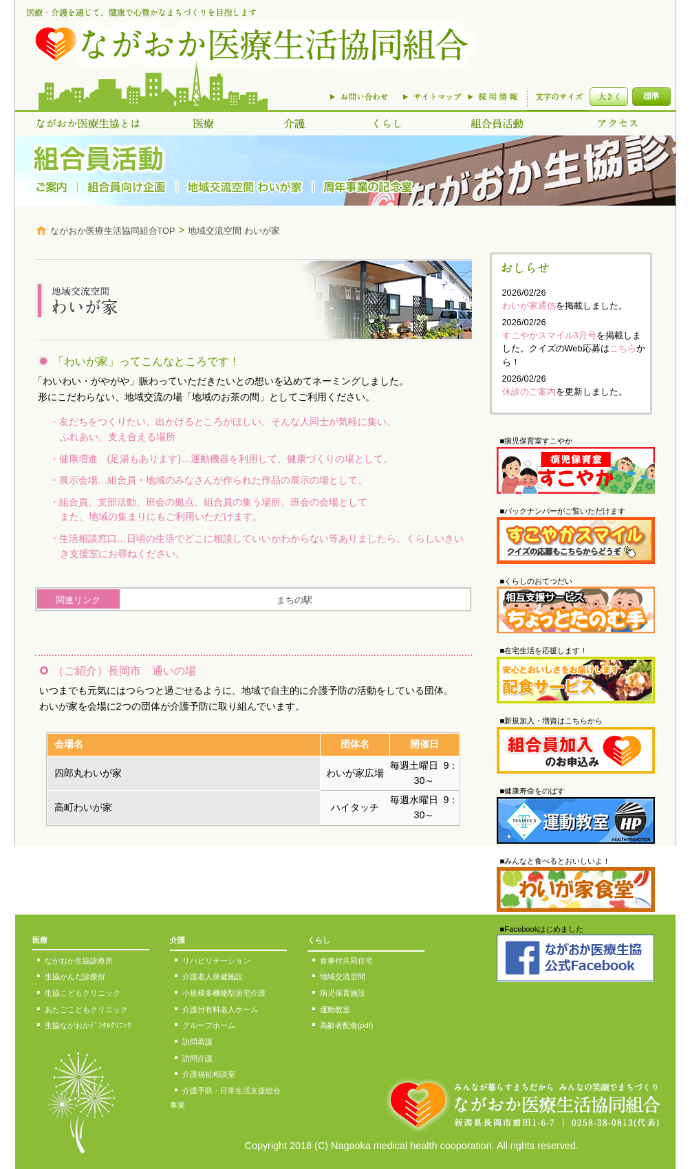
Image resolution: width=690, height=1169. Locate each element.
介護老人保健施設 (212, 976)
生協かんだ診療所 (75, 976)
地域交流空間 (342, 976)
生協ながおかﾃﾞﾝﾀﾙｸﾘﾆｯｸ (88, 1025)
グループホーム (208, 1025)
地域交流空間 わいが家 (234, 231)
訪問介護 (197, 1058)
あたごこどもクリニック (86, 1009)
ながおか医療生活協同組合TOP (112, 231)
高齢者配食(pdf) (347, 1025)
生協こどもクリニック (82, 993)
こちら (623, 348)
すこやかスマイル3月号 (549, 335)
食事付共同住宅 (346, 961)
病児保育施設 (342, 993)
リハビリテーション (216, 961)
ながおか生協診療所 (79, 961)
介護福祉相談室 (208, 1074)
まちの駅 (294, 600)
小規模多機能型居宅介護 (224, 993)
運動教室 (335, 1009)
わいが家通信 (529, 306)
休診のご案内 (529, 391)
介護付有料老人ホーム (220, 1009)
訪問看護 (197, 1042)
